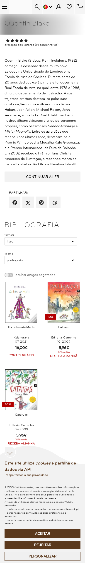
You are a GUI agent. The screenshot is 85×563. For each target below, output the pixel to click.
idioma (9, 253)
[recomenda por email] (54, 202)
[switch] (9, 275)
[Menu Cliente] (58, 7)
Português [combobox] (15, 260)
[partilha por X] (28, 202)
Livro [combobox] (10, 241)
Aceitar (42, 533)
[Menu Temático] (4, 7)
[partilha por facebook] (14, 202)
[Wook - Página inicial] (20, 7)
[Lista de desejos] (69, 7)
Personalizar (42, 556)
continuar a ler (42, 176)
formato (9, 234)
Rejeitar (42, 545)
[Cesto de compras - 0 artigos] (80, 7)
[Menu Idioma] (48, 7)
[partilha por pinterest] (41, 202)
